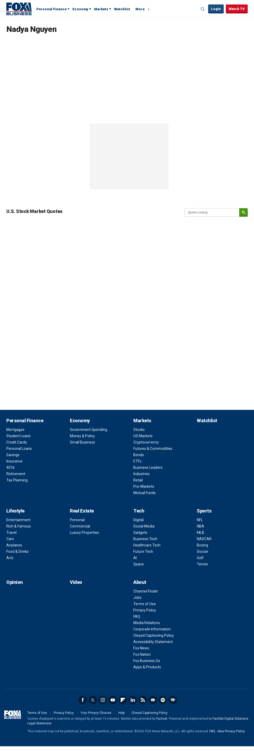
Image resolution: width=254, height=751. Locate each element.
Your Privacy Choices (96, 713)
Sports (204, 511)
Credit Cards (16, 442)
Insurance (14, 461)
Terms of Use (144, 604)
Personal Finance (51, 9)
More (140, 9)
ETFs (137, 461)
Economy (80, 9)
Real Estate (82, 511)
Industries (141, 474)
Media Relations (146, 623)
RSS (143, 700)
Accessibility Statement (153, 642)
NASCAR (204, 539)
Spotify (163, 700)
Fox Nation (142, 654)
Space (138, 564)
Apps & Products (147, 667)
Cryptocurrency (146, 442)
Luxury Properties (84, 532)
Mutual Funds (144, 493)
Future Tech (143, 551)
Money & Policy (82, 436)
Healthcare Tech (146, 545)
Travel (11, 532)
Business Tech (145, 539)
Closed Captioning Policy (153, 635)
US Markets (143, 436)
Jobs (137, 597)
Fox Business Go (146, 661)
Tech (138, 511)
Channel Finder (145, 591)
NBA (200, 526)
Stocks (139, 429)
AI (135, 558)
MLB (200, 532)
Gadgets (140, 532)
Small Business (82, 442)
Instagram (103, 700)
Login (216, 9)
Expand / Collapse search (203, 9)
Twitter (93, 700)
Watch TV (237, 9)
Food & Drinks (17, 551)
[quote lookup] (212, 212)
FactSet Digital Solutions (230, 718)
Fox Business (19, 8)
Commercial (80, 526)
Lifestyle (15, 511)
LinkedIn (133, 700)
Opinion (14, 582)
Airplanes (14, 545)
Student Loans (18, 436)
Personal (77, 520)
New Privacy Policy (231, 731)
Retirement (15, 474)
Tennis (202, 564)
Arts (9, 558)
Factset (161, 718)
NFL (200, 520)
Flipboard (123, 700)
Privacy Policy (144, 610)
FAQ (136, 616)
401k (10, 467)
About (139, 582)
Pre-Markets (143, 486)
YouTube (113, 700)
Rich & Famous (18, 526)
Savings (12, 455)
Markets (101, 9)
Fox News (141, 648)
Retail (138, 480)
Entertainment (18, 520)
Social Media (143, 526)
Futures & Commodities (152, 448)
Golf (200, 558)
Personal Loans (19, 448)
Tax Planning (17, 480)
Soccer (202, 551)
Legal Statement (39, 723)
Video (76, 582)
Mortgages (15, 429)
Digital (138, 520)
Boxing (202, 545)
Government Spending (88, 429)
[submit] (243, 212)
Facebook (83, 700)
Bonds (138, 455)
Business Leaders (148, 467)
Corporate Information (152, 629)
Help (121, 713)
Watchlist (122, 9)
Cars (10, 539)
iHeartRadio (173, 700)
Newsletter (153, 700)
